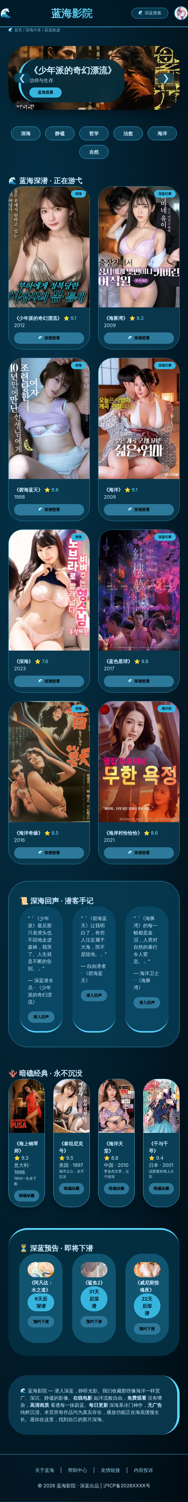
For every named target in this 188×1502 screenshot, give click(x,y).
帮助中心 (77, 1470)
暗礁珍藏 (26, 1195)
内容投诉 (143, 1470)
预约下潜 (41, 1321)
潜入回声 (41, 1017)
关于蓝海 (44, 1470)
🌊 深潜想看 (49, 338)
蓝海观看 (45, 92)
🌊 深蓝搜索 (149, 13)
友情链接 (110, 1470)
